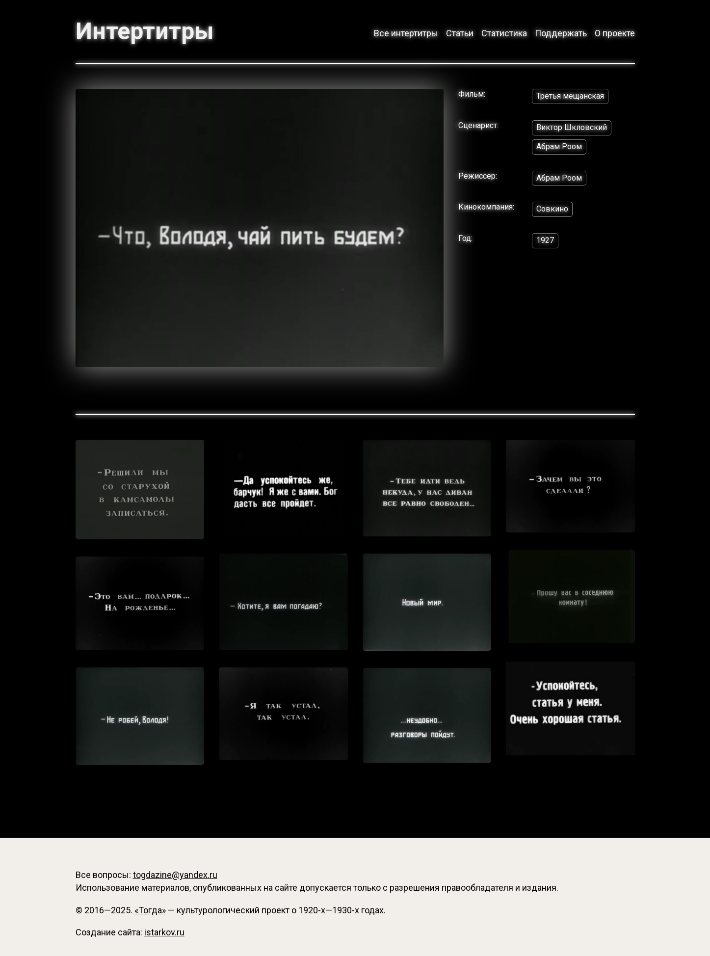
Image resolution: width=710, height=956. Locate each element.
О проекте (615, 33)
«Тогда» (150, 910)
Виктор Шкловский (571, 127)
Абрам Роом (559, 146)
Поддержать (561, 33)
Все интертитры (406, 33)
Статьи (459, 33)
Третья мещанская (570, 96)
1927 (545, 240)
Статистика (504, 33)
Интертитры (144, 31)
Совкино (552, 208)
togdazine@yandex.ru (175, 875)
